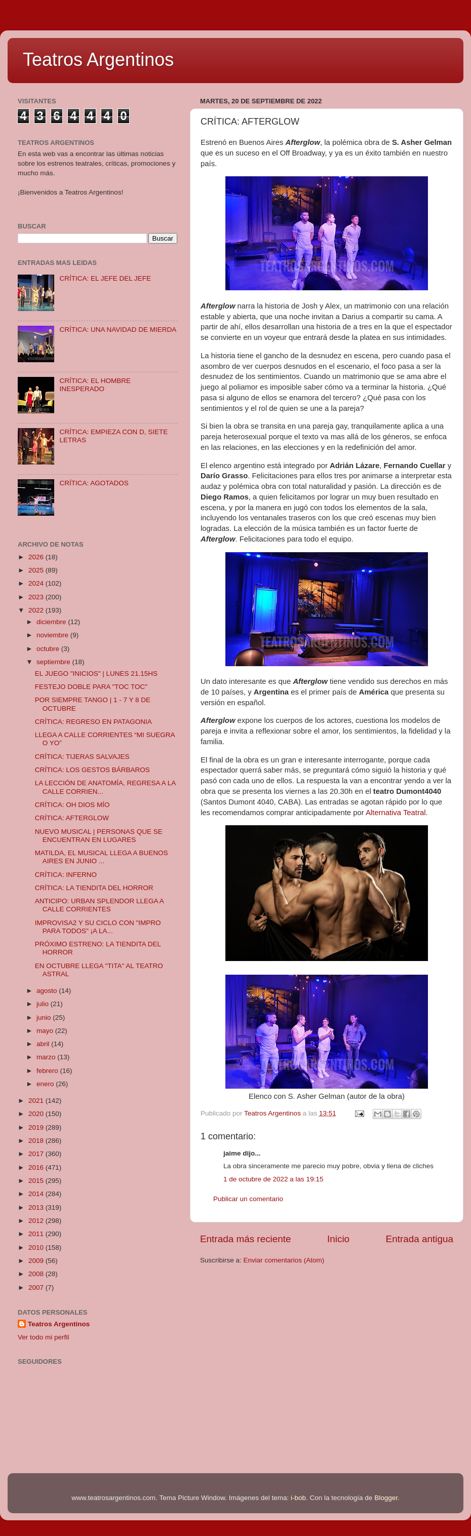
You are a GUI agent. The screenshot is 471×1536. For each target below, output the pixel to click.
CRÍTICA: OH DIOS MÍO (72, 805)
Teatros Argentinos (98, 59)
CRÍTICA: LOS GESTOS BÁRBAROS (92, 770)
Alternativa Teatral (396, 813)
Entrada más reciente (245, 1239)
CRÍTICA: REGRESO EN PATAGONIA (93, 721)
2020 (37, 1114)
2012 (37, 1220)
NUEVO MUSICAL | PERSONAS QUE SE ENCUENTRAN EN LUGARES (99, 835)
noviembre (53, 635)
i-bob (298, 1498)
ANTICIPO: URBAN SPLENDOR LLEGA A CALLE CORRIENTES (99, 905)
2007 (37, 1287)
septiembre (54, 662)
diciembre (52, 622)
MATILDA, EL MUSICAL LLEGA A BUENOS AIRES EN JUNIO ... (101, 857)
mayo (45, 1030)
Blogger (386, 1498)
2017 (37, 1154)
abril (43, 1044)
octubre (48, 648)
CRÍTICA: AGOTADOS (93, 483)
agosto (47, 990)
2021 (37, 1100)
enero (46, 1084)
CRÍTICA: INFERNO (66, 874)
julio (43, 1004)
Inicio (338, 1239)
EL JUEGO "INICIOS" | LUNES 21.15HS (96, 673)
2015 (37, 1180)
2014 (37, 1194)
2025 (37, 570)
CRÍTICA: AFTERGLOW (72, 818)
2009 (37, 1260)
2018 (37, 1140)
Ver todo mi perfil (43, 1337)
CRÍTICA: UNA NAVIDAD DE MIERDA (117, 329)
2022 (37, 610)
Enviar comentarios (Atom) (284, 1260)
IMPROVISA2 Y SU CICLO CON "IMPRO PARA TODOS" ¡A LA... (98, 927)
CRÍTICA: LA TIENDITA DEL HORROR (94, 888)
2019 (37, 1127)
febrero (48, 1070)
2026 (37, 557)
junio (44, 1017)
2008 (37, 1274)
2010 (37, 1247)
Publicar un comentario (248, 1199)
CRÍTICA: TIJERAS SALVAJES (82, 756)
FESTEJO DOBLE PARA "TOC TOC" (91, 686)
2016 (37, 1167)
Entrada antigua (419, 1239)
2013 (37, 1207)
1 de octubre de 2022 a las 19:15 (273, 1179)
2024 (37, 583)
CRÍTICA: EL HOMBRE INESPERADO (95, 385)
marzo (46, 1057)
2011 (37, 1234)
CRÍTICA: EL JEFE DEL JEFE (105, 278)
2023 (37, 597)
